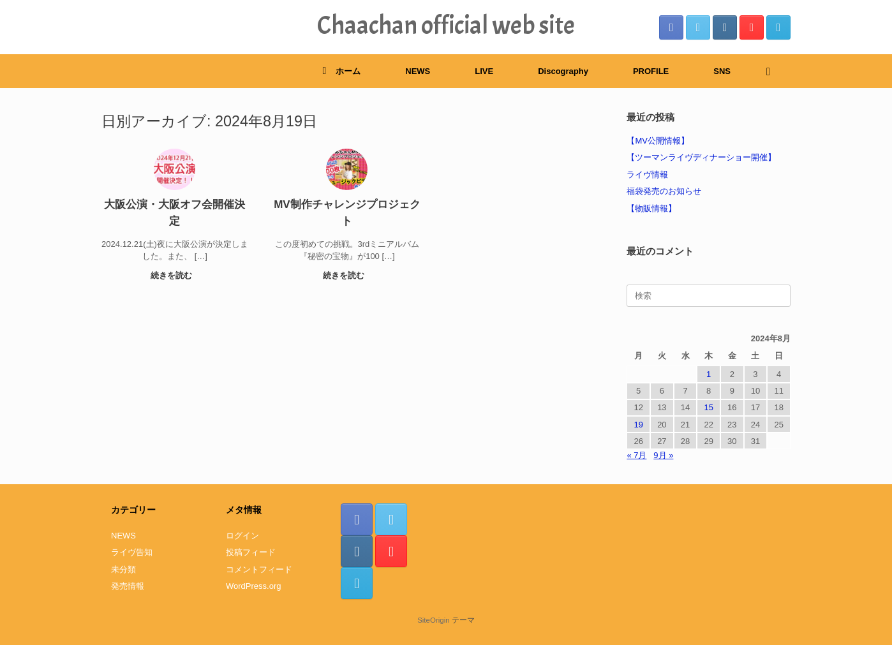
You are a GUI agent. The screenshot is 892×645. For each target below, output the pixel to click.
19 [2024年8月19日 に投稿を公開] (638, 424)
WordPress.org (253, 586)
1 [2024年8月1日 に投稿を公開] (708, 374)
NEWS (417, 71)
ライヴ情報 (647, 174)
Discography (563, 71)
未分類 (123, 569)
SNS (722, 71)
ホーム (341, 71)
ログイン (242, 535)
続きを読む (175, 275)
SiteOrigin (433, 620)
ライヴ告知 (131, 552)
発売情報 (127, 586)
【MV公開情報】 (658, 140)
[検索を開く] (772, 71)
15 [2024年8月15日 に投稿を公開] (708, 407)
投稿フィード (251, 552)
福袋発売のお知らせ (664, 191)
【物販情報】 (651, 208)
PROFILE (651, 71)
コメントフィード (259, 569)
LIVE (484, 71)
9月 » (663, 455)
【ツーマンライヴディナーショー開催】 (701, 157)
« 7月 (636, 455)
